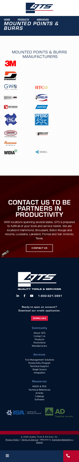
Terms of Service (29, 440)
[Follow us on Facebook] (24, 295)
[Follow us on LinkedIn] (18, 295)
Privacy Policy (13, 440)
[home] (39, 8)
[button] (31, 456)
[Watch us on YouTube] (31, 295)
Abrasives (43, 20)
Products (23, 20)
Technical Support (39, 366)
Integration (39, 373)
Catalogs (39, 396)
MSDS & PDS (39, 386)
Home (7, 20)
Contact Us (39, 336)
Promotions (39, 343)
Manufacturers (39, 346)
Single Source (39, 369)
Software (39, 399)
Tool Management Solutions (39, 360)
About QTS (39, 333)
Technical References (39, 390)
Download (39, 318)
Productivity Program (39, 363)
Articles (39, 393)
